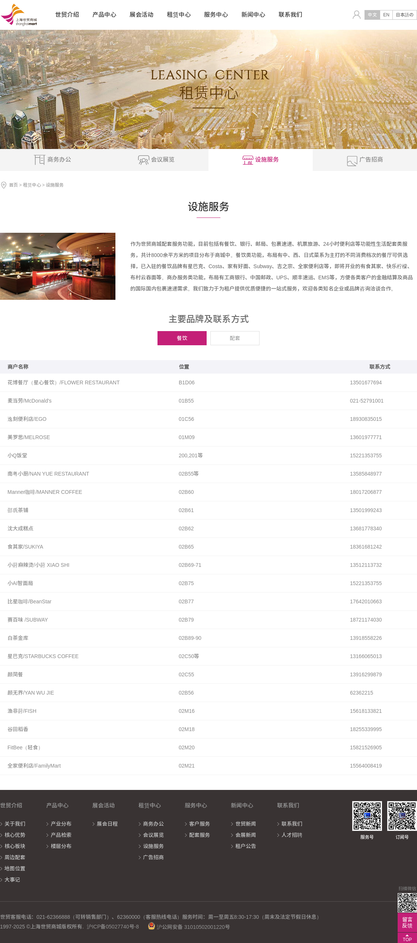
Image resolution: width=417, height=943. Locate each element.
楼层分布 (61, 846)
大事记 (12, 880)
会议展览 (153, 835)
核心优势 (14, 835)
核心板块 (14, 846)
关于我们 (14, 824)
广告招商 (153, 857)
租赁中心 (32, 185)
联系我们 (291, 824)
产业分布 (61, 824)
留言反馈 (407, 922)
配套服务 (199, 835)
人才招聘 (291, 835)
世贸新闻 (245, 824)
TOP (407, 939)
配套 (235, 338)
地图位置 (14, 868)
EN (386, 15)
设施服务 (153, 846)
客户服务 (199, 824)
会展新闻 (245, 835)
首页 (13, 185)
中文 (372, 15)
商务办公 (153, 824)
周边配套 (14, 857)
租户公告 (245, 846)
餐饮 (182, 338)
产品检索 (61, 835)
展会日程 (107, 824)
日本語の (405, 15)
